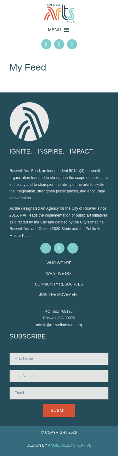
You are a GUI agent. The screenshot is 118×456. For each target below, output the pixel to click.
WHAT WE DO (59, 273)
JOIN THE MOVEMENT (59, 294)
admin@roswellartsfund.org (59, 325)
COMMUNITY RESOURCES (59, 284)
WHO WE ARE (59, 263)
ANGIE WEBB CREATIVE (69, 445)
